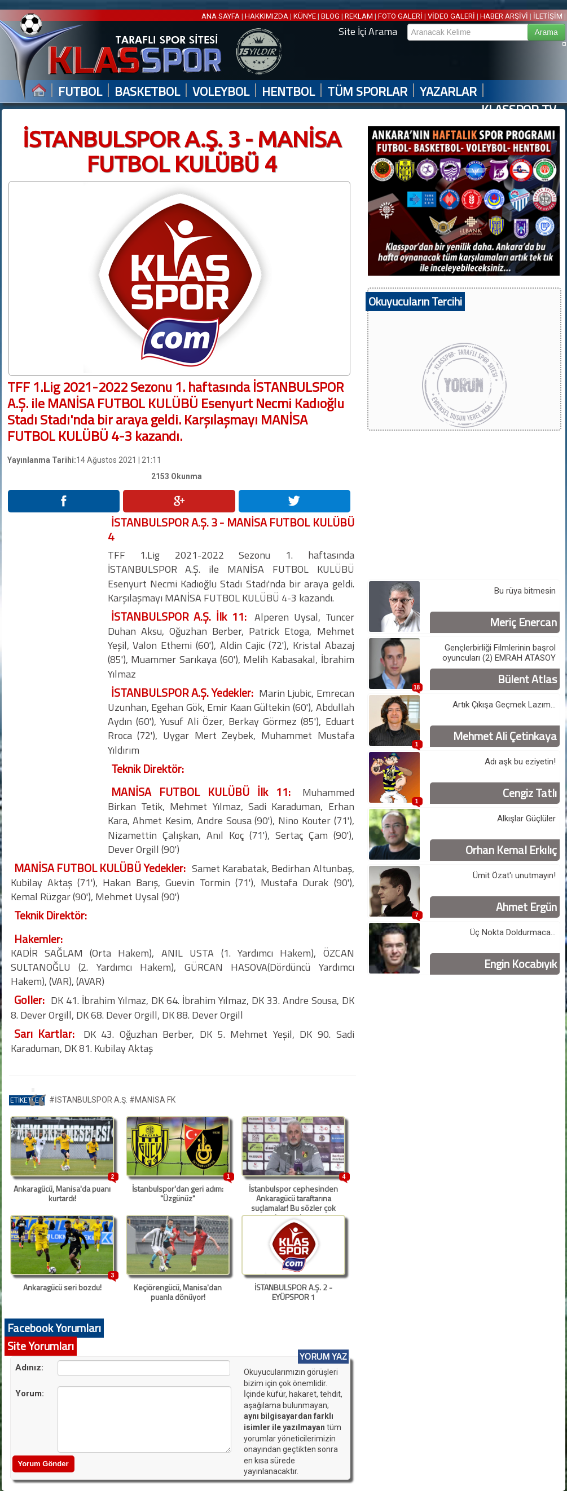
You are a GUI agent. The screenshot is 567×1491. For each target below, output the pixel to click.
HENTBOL (288, 91)
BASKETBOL (147, 91)
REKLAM (359, 16)
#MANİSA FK (152, 1099)
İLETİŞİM (547, 16)
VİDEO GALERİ (451, 16)
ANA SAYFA (221, 16)
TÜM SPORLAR (367, 91)
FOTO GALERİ (400, 16)
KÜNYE (304, 16)
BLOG (330, 16)
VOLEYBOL (220, 91)
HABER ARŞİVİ (504, 16)
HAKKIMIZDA (266, 16)
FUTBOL (80, 91)
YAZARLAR (448, 91)
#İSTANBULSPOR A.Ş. (89, 1099)
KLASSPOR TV (518, 109)
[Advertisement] (57, 684)
